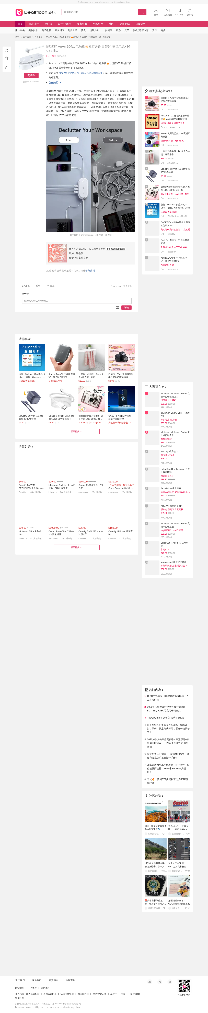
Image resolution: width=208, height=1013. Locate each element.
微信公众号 (159, 981)
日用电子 (38, 37)
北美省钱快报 (32, 994)
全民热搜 (98, 23)
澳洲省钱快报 (99, 994)
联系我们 (36, 980)
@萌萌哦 (56, 270)
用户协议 (32, 988)
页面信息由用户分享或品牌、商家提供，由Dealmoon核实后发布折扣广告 (48, 1004)
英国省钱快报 (49, 994)
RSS (169, 981)
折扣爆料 (140, 23)
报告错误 (127, 286)
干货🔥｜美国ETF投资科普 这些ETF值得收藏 (167, 781)
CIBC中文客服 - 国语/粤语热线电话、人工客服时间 (168, 698)
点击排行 (34, 23)
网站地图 (19, 988)
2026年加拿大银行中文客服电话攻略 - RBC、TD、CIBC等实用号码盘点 (168, 709)
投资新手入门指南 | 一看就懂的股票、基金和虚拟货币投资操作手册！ (168, 756)
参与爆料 (90, 270)
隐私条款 (45, 988)
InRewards (135, 994)
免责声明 (53, 980)
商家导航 (82, 23)
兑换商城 (125, 23)
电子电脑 (27, 37)
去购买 (31, 75)
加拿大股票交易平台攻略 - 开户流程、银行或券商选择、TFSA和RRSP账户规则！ (168, 768)
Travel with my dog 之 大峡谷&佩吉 (165, 717)
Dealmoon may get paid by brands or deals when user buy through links (47, 1007)
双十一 (113, 994)
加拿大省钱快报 (35, 11)
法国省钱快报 (67, 994)
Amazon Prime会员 (69, 73)
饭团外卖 (19, 998)
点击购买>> (55, 82)
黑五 (123, 994)
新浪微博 (149, 981)
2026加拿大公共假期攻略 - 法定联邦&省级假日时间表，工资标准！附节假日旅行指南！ (168, 743)
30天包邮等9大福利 (91, 73)
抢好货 (48, 23)
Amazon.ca (116, 286)
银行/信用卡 (64, 23)
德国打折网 (83, 994)
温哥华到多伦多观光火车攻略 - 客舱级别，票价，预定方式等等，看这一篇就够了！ (168, 728)
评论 (126, 307)
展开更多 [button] (77, 431)
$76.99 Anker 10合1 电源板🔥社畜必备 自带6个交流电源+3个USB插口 (78, 37)
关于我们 (20, 980)
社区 (111, 23)
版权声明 (70, 980)
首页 (20, 23)
